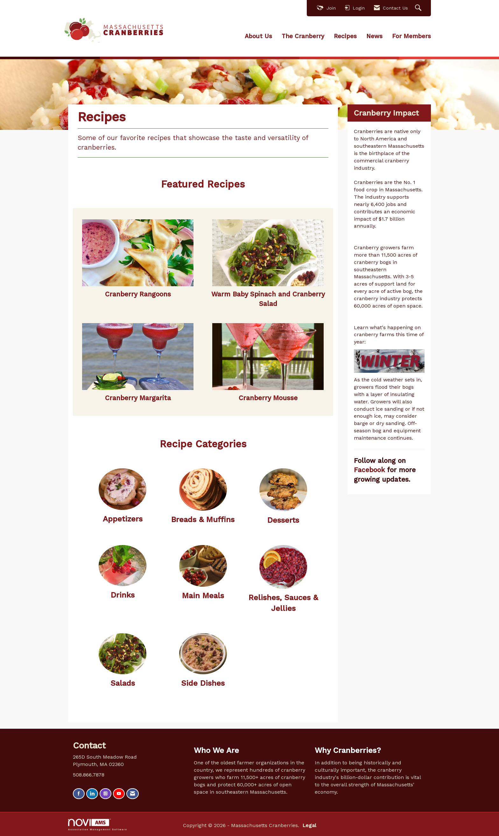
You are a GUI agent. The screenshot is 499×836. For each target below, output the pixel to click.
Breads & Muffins (203, 519)
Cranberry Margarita (138, 397)
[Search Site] (419, 8)
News (374, 35)
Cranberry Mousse (268, 397)
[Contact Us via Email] (132, 793)
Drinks (123, 594)
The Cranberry (303, 35)
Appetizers (123, 518)
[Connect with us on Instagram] (105, 793)
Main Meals (203, 595)
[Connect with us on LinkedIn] (92, 793)
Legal (304, 825)
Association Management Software (97, 824)
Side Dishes (203, 682)
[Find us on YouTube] (119, 793)
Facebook (370, 469)
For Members (411, 35)
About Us (258, 35)
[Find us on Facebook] (79, 793)
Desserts (283, 519)
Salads (122, 682)
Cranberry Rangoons (138, 294)
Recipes (345, 35)
